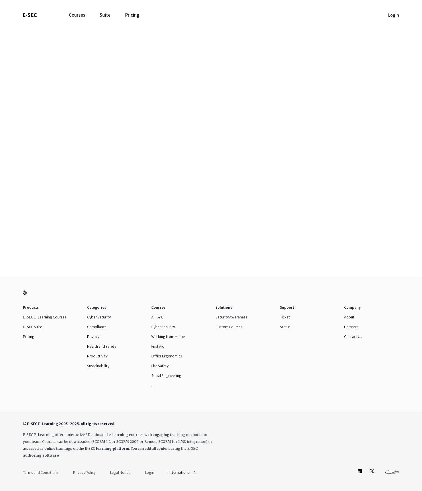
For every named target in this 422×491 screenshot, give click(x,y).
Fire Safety (159, 366)
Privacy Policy (84, 472)
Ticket (285, 317)
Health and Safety (101, 346)
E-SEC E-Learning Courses (44, 317)
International (183, 472)
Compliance (97, 327)
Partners (351, 327)
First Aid (157, 346)
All (157, 317)
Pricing (132, 15)
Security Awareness (231, 317)
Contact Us (353, 336)
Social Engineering (166, 375)
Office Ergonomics (166, 356)
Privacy (93, 336)
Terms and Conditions (40, 472)
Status (285, 327)
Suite (105, 15)
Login (393, 15)
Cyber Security (99, 317)
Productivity (97, 356)
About (349, 317)
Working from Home (168, 336)
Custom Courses (228, 327)
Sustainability (98, 366)
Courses (77, 15)
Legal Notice (120, 472)
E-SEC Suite (32, 327)
